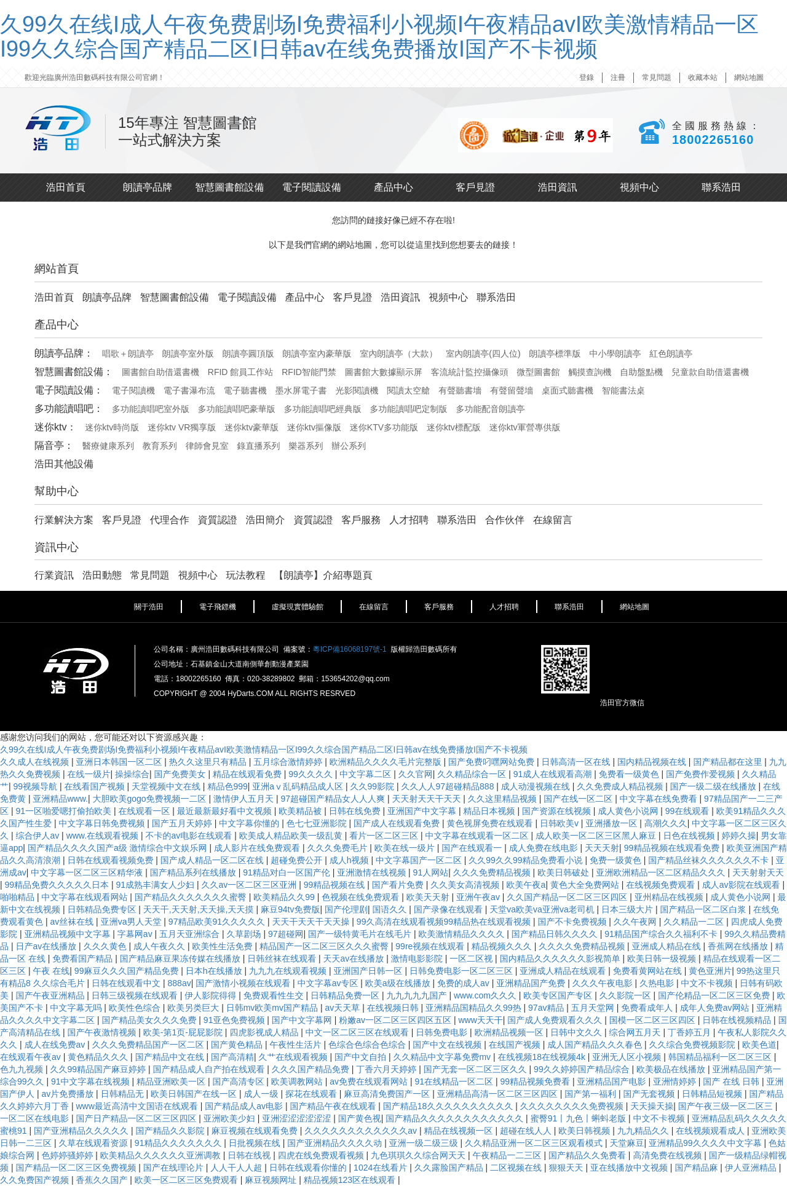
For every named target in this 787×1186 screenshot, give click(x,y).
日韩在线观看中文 (127, 983)
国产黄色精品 (238, 1045)
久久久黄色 (106, 946)
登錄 (586, 77)
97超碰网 (286, 934)
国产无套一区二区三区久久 (476, 1069)
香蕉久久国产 (103, 1180)
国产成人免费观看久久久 (555, 1020)
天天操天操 (651, 1106)
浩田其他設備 (63, 464)
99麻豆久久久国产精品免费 (127, 971)
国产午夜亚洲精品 (51, 995)
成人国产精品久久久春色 (595, 1045)
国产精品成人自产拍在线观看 (209, 1069)
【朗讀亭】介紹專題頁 (323, 575)
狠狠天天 (567, 1167)
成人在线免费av (55, 1045)
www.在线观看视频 (103, 835)
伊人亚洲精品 (752, 1167)
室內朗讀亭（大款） (398, 353)
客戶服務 (361, 520)
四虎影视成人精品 (265, 1032)
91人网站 (431, 872)
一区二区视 (472, 958)
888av (179, 983)
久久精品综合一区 (472, 774)
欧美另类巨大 (194, 1008)
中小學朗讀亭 (615, 353)
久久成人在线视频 (35, 762)
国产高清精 (232, 1057)
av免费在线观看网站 (370, 1081)
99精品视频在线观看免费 (673, 848)
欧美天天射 (429, 897)
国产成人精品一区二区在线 (213, 860)
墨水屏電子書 (301, 390)
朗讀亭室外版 (188, 353)
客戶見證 (475, 187)
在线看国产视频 (96, 786)
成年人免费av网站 (716, 1008)
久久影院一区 (626, 995)
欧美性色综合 (136, 1008)
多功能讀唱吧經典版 (323, 409)
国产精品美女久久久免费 (150, 1020)
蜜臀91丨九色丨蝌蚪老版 (579, 1118)
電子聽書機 (245, 390)
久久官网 (415, 774)
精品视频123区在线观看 (351, 1180)
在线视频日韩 (394, 1008)
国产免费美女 (181, 774)
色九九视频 (22, 1069)
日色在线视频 (690, 835)
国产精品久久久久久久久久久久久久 (456, 1118)
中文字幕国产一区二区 (420, 860)
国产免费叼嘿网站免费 (492, 762)
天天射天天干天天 (427, 799)
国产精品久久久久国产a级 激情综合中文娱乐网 (119, 848)
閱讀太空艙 (408, 390)
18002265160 (713, 139)
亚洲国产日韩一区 (369, 971)
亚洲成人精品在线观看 (564, 971)
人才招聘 (409, 520)
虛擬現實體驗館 (297, 607)
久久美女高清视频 (466, 885)
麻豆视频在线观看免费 (256, 1131)
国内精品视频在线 (653, 762)
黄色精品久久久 (99, 1057)
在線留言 (552, 520)
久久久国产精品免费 (312, 1069)
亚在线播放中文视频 (630, 1167)
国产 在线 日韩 (732, 1081)
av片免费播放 (68, 1094)
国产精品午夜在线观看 (334, 1106)
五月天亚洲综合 (190, 934)
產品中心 (393, 187)
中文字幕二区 (366, 774)
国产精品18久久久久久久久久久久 (449, 1106)
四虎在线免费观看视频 (322, 1155)
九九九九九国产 (418, 995)
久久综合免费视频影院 (693, 1045)
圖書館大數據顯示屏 (383, 372)
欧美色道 (759, 1045)
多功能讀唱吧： (68, 408)
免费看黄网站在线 (648, 971)
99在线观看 (688, 811)
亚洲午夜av (479, 897)
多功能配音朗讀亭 (490, 409)
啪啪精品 (18, 897)
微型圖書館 (538, 372)
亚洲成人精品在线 (667, 946)
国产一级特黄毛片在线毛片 (361, 934)
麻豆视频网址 (272, 1180)
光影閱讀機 (356, 390)
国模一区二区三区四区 (653, 1020)
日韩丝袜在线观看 (282, 958)
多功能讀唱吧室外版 (150, 409)
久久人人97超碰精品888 (448, 786)
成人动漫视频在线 (536, 786)
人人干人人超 (237, 1167)
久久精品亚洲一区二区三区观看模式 (535, 1143)
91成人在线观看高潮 (553, 774)
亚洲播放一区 (612, 823)
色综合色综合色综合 (368, 1045)
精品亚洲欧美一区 (172, 1081)
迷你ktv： (55, 427)
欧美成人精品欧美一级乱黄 (292, 835)
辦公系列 (348, 446)
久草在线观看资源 (94, 1143)
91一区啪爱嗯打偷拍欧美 (64, 811)
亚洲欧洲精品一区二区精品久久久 (662, 872)
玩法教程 (246, 575)
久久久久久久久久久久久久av (361, 1131)
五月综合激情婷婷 (289, 762)
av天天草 (343, 1008)
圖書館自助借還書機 (160, 372)
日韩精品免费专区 (102, 909)
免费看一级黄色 (630, 774)
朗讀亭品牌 (147, 187)
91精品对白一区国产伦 (287, 872)
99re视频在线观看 (431, 946)
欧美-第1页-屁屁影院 (184, 1032)
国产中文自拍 (361, 1057)
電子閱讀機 (133, 390)
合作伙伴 (504, 520)
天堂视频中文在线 (167, 786)
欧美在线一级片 (405, 848)
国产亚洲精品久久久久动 (335, 1143)
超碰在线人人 (527, 1131)
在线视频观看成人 (711, 1131)
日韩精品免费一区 (346, 995)
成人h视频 (350, 860)
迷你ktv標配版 (454, 427)
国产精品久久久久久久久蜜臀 (192, 897)
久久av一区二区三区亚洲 (250, 885)
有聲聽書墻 (459, 390)
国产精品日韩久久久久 (556, 934)
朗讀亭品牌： (63, 353)
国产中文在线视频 (448, 1045)
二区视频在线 (517, 1167)
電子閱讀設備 (311, 187)
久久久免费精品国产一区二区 (149, 1045)
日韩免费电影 (443, 1032)
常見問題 (656, 77)
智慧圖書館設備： (73, 371)
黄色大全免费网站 (586, 885)
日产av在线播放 (47, 946)
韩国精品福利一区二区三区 (721, 1057)
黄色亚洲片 (710, 971)
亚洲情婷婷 (675, 1081)
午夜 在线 (51, 971)
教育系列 (160, 446)
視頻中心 (639, 187)
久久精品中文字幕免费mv (443, 1057)
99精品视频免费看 (536, 1081)
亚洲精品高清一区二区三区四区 (498, 1094)
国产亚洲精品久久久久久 (82, 1131)
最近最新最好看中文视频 (225, 811)
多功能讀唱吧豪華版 (236, 409)
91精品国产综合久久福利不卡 (661, 934)
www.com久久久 (486, 995)
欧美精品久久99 (285, 897)
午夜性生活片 (296, 1045)
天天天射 (602, 848)
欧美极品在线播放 (672, 1069)
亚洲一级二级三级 (425, 1143)
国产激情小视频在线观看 (244, 983)
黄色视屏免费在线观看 (491, 823)
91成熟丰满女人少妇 (156, 885)
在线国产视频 (516, 1045)
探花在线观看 (312, 1094)
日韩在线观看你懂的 (309, 1167)
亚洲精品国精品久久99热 (474, 1008)
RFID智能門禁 (309, 372)
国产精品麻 (697, 1167)
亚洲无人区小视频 (627, 1057)
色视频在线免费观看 (361, 897)
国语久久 (390, 909)
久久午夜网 (636, 922)
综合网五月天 (636, 1032)
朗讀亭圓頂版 (248, 353)
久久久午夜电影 (603, 983)
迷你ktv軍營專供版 (525, 427)
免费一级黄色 (617, 860)
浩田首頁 (65, 187)
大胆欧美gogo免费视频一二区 (150, 799)
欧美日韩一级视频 (662, 958)
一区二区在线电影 (35, 1118)
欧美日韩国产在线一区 (195, 1094)
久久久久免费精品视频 (583, 946)
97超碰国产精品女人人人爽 (333, 799)
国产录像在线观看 (449, 909)
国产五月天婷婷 (183, 823)
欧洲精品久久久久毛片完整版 (387, 762)
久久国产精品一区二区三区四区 (568, 897)
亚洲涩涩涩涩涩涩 (297, 1118)
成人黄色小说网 (629, 811)
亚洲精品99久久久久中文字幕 (706, 1143)
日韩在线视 (250, 1155)
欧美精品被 (301, 811)
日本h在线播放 (215, 971)
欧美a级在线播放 (399, 983)
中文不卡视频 (708, 983)
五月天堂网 (594, 1008)
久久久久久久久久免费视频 (573, 1106)
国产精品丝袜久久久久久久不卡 (709, 860)
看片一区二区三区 (385, 835)
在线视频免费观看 (661, 885)
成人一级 (261, 1094)
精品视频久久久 (503, 946)
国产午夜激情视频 (102, 1032)
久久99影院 (373, 786)
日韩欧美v (560, 823)
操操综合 (132, 774)
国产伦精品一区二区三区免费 (715, 995)
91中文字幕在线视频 (91, 1081)
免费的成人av (464, 983)
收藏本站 (703, 77)
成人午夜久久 (160, 946)
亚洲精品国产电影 (612, 1081)
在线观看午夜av (31, 1057)
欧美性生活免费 (223, 946)
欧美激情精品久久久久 (462, 934)
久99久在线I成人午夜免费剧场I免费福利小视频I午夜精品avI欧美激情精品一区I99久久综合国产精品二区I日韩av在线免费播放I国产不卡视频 (379, 36)
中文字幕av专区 (329, 983)
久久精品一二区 (694, 922)
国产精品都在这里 (728, 762)
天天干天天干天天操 (312, 922)
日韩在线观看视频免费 (111, 860)
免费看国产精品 (83, 958)
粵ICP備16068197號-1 (350, 649)
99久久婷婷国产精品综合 (582, 1069)
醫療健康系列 (108, 446)
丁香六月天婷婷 (387, 1069)
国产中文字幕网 (303, 1020)
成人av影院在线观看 (742, 885)
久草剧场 (244, 934)
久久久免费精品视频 (493, 872)
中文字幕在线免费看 (660, 799)
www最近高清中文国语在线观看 (138, 1106)
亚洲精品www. (60, 799)
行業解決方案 (63, 520)
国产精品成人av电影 (245, 1106)
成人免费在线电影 (544, 848)
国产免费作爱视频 (701, 774)
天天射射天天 (758, 872)
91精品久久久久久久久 (179, 1143)
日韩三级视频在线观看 (136, 995)
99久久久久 (311, 774)
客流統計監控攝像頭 (469, 372)
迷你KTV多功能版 (384, 427)
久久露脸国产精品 (450, 1167)
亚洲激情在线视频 (372, 872)
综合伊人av (38, 835)
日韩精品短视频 (713, 1094)
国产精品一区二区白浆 (704, 909)
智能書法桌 (623, 390)
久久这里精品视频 (503, 799)
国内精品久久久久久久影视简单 (561, 958)
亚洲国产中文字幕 (423, 811)
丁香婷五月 (690, 1032)
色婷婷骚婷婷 (68, 1155)
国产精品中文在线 (171, 1057)
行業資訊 (54, 575)
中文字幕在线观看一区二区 (478, 835)
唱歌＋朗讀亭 (128, 353)
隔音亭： (54, 445)
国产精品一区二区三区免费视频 (76, 1167)
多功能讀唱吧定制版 (409, 409)
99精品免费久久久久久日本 (58, 885)
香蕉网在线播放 (739, 946)
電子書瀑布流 (189, 390)
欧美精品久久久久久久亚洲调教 (161, 1155)
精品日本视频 (491, 811)
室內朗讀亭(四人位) (483, 353)
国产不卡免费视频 (573, 922)
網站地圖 (749, 77)
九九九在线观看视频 (289, 971)
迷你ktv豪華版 (251, 427)
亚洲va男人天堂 (132, 922)
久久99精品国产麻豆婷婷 (99, 1069)
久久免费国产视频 (35, 1180)
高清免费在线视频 (668, 1155)
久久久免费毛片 (338, 848)
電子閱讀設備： (68, 390)
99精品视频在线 (335, 885)
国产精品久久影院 (171, 1131)
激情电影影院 (418, 958)
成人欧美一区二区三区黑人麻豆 (597, 835)
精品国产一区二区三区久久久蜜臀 (325, 946)
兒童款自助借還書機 (710, 372)
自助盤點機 (641, 372)
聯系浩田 (721, 187)
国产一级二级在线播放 (714, 786)
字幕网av (136, 934)
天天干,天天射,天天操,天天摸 (199, 909)
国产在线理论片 (174, 1167)
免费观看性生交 (274, 995)
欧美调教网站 (298, 1081)
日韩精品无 (123, 1094)
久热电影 (657, 983)
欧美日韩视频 (585, 1131)
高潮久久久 (665, 823)
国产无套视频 (650, 1094)
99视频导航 (37, 786)
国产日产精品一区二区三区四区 (137, 1118)
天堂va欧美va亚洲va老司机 (542, 909)
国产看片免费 (399, 885)
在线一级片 (88, 774)
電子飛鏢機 (217, 607)
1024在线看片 (381, 1167)
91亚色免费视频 (235, 1020)
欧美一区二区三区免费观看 (187, 1180)
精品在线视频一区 (459, 1131)
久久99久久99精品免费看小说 (527, 860)
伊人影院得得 (211, 995)
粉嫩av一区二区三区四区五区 (396, 1020)
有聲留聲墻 (511, 390)
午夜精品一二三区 (508, 1155)
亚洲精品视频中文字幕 (68, 934)
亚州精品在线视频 (670, 897)
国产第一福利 (591, 1094)
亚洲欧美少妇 (231, 1118)
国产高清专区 (239, 1081)
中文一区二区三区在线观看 (358, 1032)
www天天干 (480, 1020)
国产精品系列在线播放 (194, 872)
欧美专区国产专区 (559, 995)
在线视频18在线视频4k (543, 1057)
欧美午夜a (526, 885)
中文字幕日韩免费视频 (102, 823)
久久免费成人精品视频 (621, 786)
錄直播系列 (258, 446)
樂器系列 (305, 446)
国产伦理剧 (346, 909)
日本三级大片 (628, 909)
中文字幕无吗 (77, 1008)
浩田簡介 (265, 520)
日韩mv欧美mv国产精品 (273, 1008)
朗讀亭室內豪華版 (317, 353)
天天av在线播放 (355, 958)
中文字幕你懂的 (250, 823)
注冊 (618, 77)
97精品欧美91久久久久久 (217, 922)
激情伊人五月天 (244, 799)
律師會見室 (207, 446)
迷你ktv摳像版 (314, 427)
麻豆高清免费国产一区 (388, 1094)
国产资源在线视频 (557, 811)
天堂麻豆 (627, 1143)
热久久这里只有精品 (209, 762)
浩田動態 (102, 575)
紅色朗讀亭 (670, 353)
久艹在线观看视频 (294, 1057)
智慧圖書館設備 (229, 187)
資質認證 (217, 520)
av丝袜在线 (73, 922)
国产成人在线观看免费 (398, 823)
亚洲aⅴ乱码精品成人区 (299, 786)
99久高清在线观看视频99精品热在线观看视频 (445, 922)
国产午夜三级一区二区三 (726, 1106)
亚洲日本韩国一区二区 (120, 762)
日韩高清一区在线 (577, 762)
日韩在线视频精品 (737, 1020)
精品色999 (227, 786)
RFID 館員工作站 (241, 372)
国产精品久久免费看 (588, 1155)
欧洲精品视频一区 (510, 1032)
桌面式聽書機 (567, 390)
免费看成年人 (648, 1008)
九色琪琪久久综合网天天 (419, 1155)
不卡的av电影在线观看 (190, 835)
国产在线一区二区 (579, 799)
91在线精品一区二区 (454, 1081)
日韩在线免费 (356, 811)
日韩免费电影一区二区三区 (462, 971)
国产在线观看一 (472, 848)
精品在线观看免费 (248, 774)
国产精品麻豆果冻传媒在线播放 (181, 958)
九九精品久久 (644, 1131)
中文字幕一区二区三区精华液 (88, 872)
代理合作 (169, 520)
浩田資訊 (557, 187)
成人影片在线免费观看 (258, 848)
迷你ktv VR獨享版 (182, 427)
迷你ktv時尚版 (112, 427)
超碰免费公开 (298, 860)
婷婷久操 (739, 835)
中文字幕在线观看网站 (85, 897)
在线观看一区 (145, 811)
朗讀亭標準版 (555, 353)
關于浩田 (149, 607)
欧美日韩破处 (564, 872)
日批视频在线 (256, 1143)
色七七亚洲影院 (318, 823)
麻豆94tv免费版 (290, 909)
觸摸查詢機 (589, 372)
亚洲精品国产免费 (532, 983)
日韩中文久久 (577, 1032)
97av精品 (547, 1008)
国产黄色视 (359, 1118)
